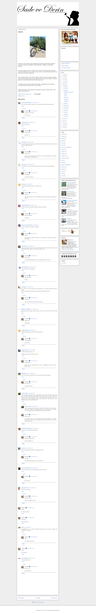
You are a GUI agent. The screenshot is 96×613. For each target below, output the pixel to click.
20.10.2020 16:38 (31, 122)
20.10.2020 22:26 (34, 309)
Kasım (65, 88)
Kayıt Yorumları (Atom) (39, 602)
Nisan (65, 110)
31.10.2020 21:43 (30, 548)
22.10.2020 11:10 (33, 151)
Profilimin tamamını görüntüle (67, 249)
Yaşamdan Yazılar (25, 487)
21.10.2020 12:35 (31, 393)
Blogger (46, 610)
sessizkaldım (24, 142)
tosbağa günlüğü (24, 330)
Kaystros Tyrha (24, 393)
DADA (22, 527)
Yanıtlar (24, 108)
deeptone (26, 110)
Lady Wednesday (24, 267)
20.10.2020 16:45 (30, 142)
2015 (64, 125)
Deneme (63, 166)
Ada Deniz (23, 448)
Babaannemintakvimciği (26, 428)
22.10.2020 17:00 (33, 318)
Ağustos (66, 105)
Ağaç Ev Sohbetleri (65, 164)
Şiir (62, 160)
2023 (64, 79)
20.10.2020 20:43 (32, 267)
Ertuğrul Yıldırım (24, 349)
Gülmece (63, 156)
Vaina (62, 143)
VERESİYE (69, 209)
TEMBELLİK (66, 101)
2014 (64, 127)
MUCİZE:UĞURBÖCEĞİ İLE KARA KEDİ (72, 201)
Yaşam (62, 136)
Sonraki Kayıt (21, 597)
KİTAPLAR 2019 (70, 191)
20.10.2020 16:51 (30, 164)
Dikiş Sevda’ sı (24, 246)
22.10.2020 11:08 (33, 110)
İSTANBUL (69, 218)
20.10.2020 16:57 (29, 184)
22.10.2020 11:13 (33, 233)
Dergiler (63, 153)
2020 (64, 85)
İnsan (62, 171)
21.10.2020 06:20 (32, 349)
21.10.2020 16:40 (34, 467)
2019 (64, 118)
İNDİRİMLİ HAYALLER (68, 92)
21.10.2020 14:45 (29, 448)
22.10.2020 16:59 (33, 297)
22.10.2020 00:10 (32, 487)
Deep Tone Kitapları (65, 147)
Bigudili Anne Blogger (25, 309)
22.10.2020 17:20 (33, 456)
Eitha (62, 173)
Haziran (65, 107)
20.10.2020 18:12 (35, 225)
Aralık (65, 86)
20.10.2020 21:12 (29, 286)
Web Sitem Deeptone (65, 67)
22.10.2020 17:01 (33, 338)
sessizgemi (23, 286)
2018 (64, 120)
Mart (65, 112)
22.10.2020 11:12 (33, 213)
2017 (64, 122)
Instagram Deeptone (65, 63)
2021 (64, 83)
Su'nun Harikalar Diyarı (26, 467)
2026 (64, 74)
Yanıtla (22, 106)
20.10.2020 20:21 (31, 246)
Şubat (65, 114)
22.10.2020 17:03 (33, 381)
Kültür (62, 162)
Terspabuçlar (24, 164)
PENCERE (66, 99)
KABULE (65, 93)
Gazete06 (23, 184)
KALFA (65, 95)
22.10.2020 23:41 (27, 527)
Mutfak (62, 151)
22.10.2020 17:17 (33, 414)
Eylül (65, 103)
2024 (64, 78)
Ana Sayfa (37, 597)
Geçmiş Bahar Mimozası (26, 102)
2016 (64, 124)
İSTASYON (66, 97)
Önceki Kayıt (54, 597)
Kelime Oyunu (64, 158)
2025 (64, 76)
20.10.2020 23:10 (32, 330)
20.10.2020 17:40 (33, 205)
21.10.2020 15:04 (34, 406)
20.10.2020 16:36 (35, 102)
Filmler (62, 149)
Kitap (62, 140)
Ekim (65, 90)
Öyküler (23, 95)
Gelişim (63, 169)
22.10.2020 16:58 (33, 275)
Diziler (62, 138)
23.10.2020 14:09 (33, 536)
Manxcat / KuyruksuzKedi (26, 225)
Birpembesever (24, 373)
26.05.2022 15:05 (33, 566)
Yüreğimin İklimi (24, 122)
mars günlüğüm (24, 558)
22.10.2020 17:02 (33, 360)
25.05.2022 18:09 (31, 558)
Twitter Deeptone (65, 65)
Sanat (62, 175)
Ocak (65, 116)
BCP (62, 145)
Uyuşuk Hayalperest (25, 205)
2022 (64, 81)
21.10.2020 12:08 (31, 373)
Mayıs (65, 108)
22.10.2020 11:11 (33, 192)
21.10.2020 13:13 (35, 428)
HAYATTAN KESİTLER (71, 182)
